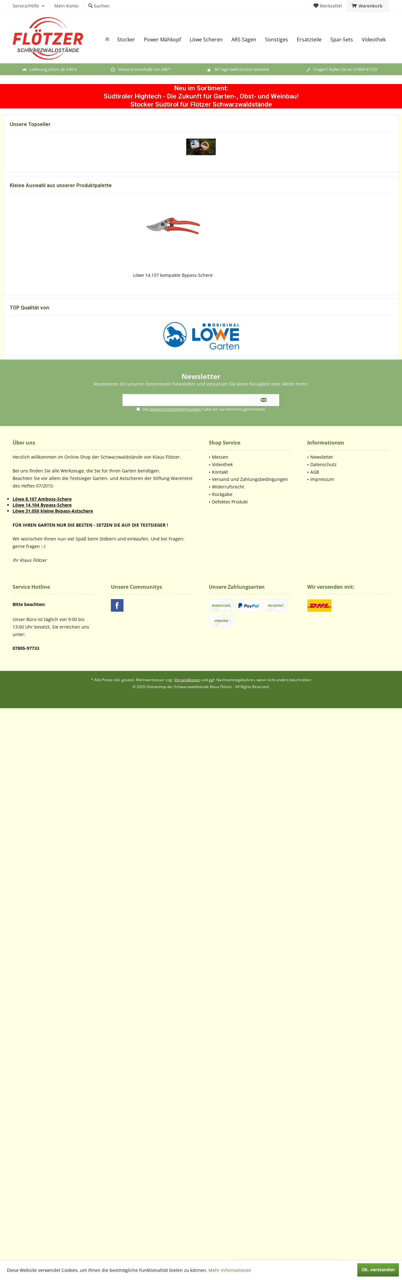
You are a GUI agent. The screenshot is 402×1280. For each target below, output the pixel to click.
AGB (314, 1024)
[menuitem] (368, 6)
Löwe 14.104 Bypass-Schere (42, 1057)
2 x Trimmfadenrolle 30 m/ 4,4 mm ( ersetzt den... (353, 200)
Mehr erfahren (103, 636)
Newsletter (321, 1009)
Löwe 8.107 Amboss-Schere (42, 1051)
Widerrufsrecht (228, 1038)
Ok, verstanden (378, 1269)
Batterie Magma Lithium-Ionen (201, 310)
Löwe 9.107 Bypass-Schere (356, 713)
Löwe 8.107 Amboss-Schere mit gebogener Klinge (278, 716)
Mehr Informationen (230, 1270)
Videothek (222, 1016)
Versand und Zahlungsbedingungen (250, 1031)
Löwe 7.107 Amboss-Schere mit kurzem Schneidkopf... (201, 716)
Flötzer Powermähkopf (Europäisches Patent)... (49, 200)
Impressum (322, 1031)
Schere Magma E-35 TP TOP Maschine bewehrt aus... (122, 314)
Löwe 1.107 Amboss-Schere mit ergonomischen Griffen (45, 716)
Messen (220, 1009)
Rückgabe (222, 1046)
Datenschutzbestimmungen (175, 961)
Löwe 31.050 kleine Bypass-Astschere (53, 1063)
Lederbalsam (356, 811)
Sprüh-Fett (280, 310)
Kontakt (220, 1024)
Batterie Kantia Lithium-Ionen (359, 310)
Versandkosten (187, 1231)
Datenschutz (323, 1016)
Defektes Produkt (230, 1053)
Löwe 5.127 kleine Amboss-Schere (123, 713)
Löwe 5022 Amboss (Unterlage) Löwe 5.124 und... (279, 814)
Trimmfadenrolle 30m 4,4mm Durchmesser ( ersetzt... (201, 814)
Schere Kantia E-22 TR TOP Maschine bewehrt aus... (43, 314)
